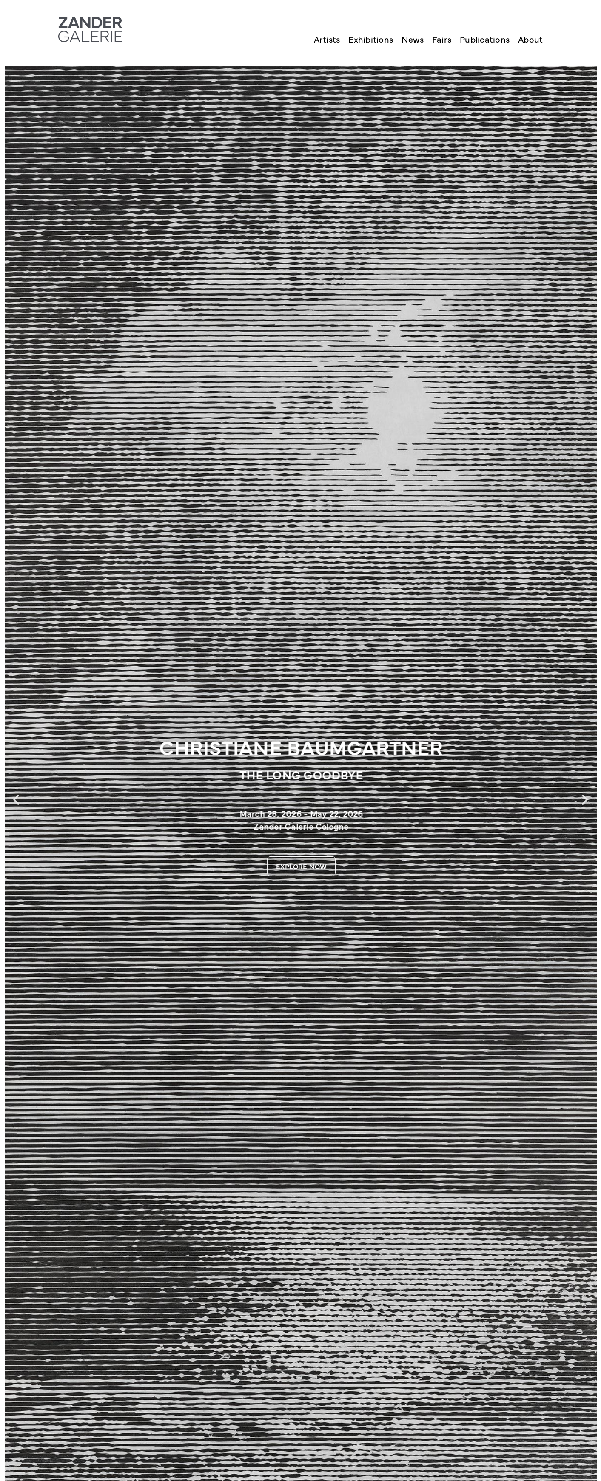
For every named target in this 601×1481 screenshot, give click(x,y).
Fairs (441, 39)
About (530, 39)
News (413, 39)
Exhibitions (370, 39)
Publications (485, 39)
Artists (327, 39)
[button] (16, 800)
